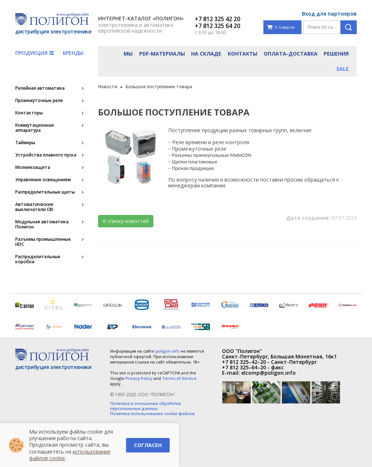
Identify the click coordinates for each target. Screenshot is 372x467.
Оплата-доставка (291, 53)
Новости (107, 87)
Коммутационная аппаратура (34, 128)
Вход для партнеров (329, 13)
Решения (336, 53)
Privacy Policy (139, 378)
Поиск (348, 27)
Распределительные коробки (37, 259)
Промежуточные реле (39, 100)
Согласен (148, 445)
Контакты (242, 53)
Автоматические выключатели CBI (34, 207)
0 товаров (280, 27)
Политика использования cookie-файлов (152, 413)
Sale (342, 68)
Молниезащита (32, 167)
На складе (206, 53)
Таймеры (25, 142)
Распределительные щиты (45, 192)
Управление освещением (43, 179)
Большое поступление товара (159, 87)
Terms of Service (179, 378)
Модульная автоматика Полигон (42, 224)
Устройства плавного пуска (45, 155)
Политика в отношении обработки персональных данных (145, 406)
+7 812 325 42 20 (217, 19)
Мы (128, 53)
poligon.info (167, 351)
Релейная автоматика (40, 88)
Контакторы (29, 112)
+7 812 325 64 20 (217, 26)
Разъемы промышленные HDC (43, 242)
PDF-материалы (162, 53)
